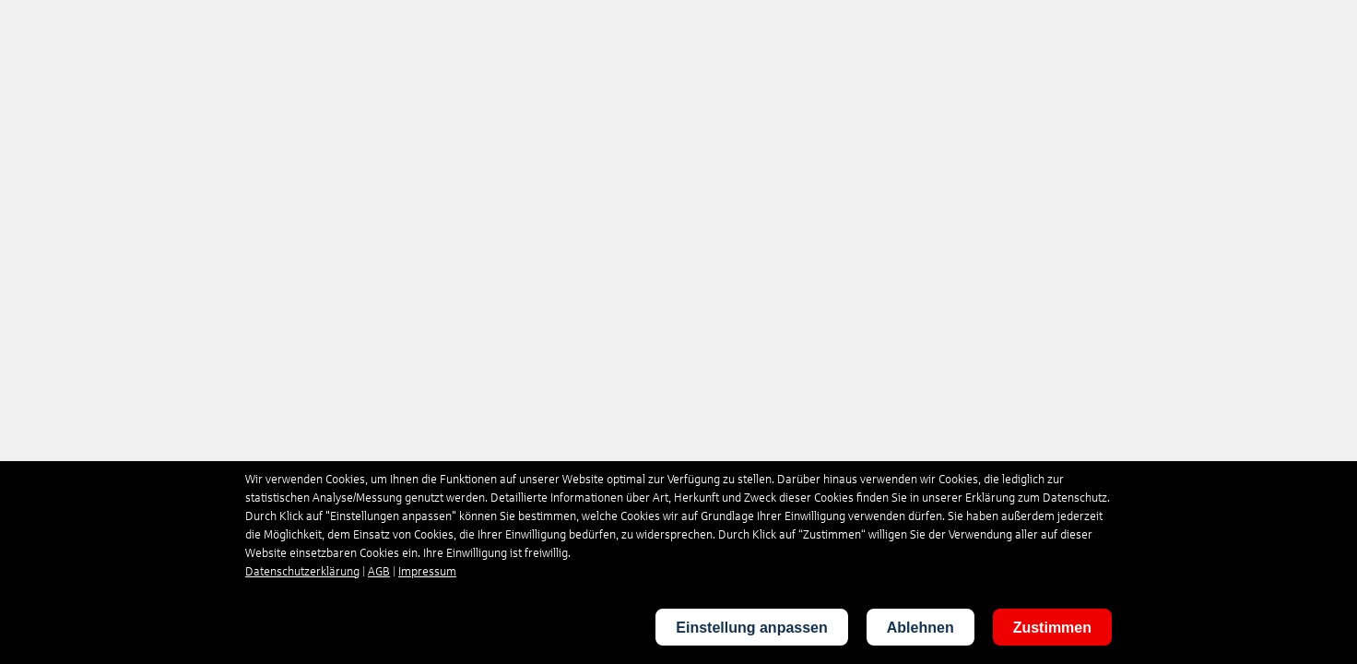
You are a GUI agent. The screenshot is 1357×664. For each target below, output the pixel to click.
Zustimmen (1052, 627)
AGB (379, 571)
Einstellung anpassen (751, 627)
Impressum (427, 571)
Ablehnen (920, 627)
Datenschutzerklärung (302, 571)
